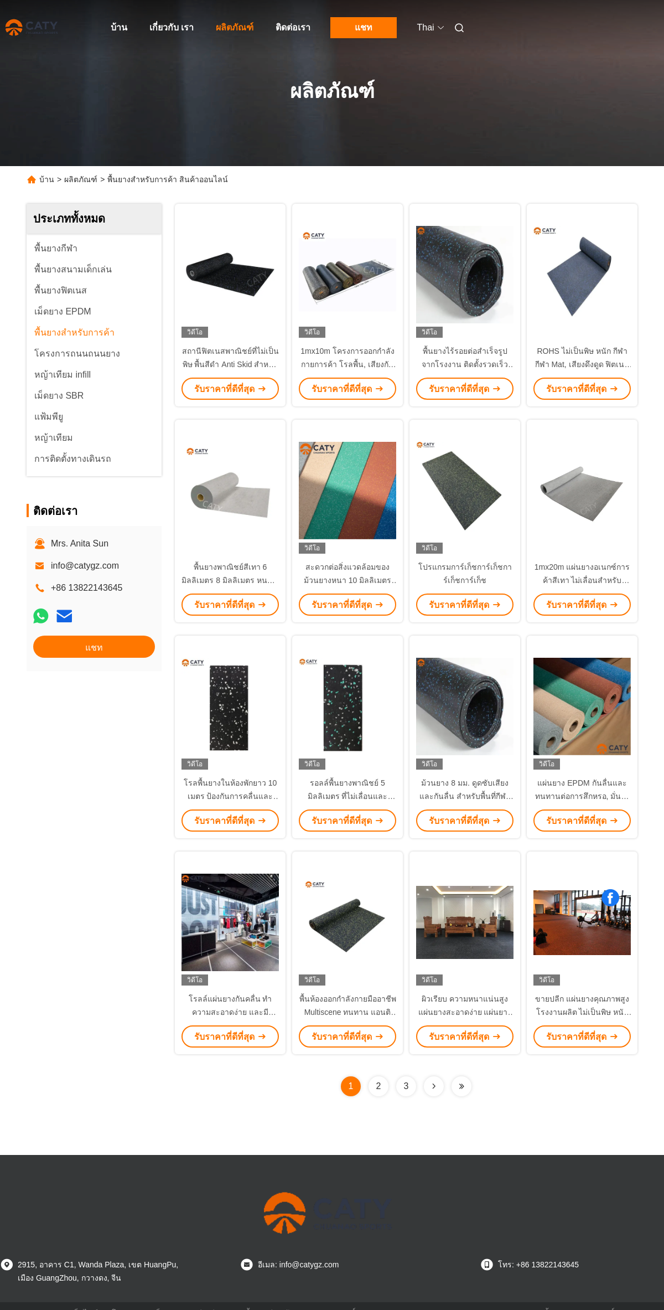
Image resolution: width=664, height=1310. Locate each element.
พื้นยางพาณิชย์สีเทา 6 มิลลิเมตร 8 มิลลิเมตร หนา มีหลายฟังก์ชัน (229, 580)
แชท (363, 27)
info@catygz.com (85, 565)
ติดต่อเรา (293, 27)
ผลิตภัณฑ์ (234, 27)
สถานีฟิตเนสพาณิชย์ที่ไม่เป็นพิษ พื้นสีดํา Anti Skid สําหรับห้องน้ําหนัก (230, 364)
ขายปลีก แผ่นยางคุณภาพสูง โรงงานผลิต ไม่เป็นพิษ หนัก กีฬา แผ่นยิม (582, 1012)
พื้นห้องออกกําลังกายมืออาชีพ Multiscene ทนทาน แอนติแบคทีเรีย (347, 1012)
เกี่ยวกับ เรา (171, 27)
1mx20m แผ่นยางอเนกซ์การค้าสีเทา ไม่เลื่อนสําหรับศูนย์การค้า (582, 580)
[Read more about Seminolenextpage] (434, 1086)
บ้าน (119, 27)
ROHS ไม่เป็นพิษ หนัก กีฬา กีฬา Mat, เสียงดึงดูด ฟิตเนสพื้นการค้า (582, 364)
